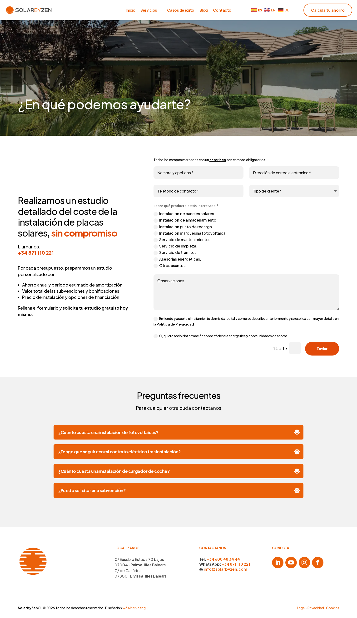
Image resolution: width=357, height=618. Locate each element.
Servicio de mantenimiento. (182, 239)
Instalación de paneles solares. (184, 213)
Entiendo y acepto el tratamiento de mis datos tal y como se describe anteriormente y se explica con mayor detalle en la (246, 321)
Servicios (148, 11)
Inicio (130, 11)
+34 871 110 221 (36, 253)
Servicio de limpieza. (175, 246)
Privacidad (315, 608)
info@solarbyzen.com (225, 569)
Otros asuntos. (170, 265)
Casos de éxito (180, 11)
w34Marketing (134, 608)
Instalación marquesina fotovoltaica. (190, 233)
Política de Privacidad (175, 324)
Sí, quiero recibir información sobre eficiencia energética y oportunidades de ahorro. (221, 336)
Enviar (322, 348)
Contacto (222, 11)
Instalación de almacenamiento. (186, 220)
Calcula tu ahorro (328, 10)
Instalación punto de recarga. (183, 226)
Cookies (332, 608)
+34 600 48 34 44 (223, 559)
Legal (301, 608)
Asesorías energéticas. (177, 259)
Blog (203, 11)
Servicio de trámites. (176, 252)
